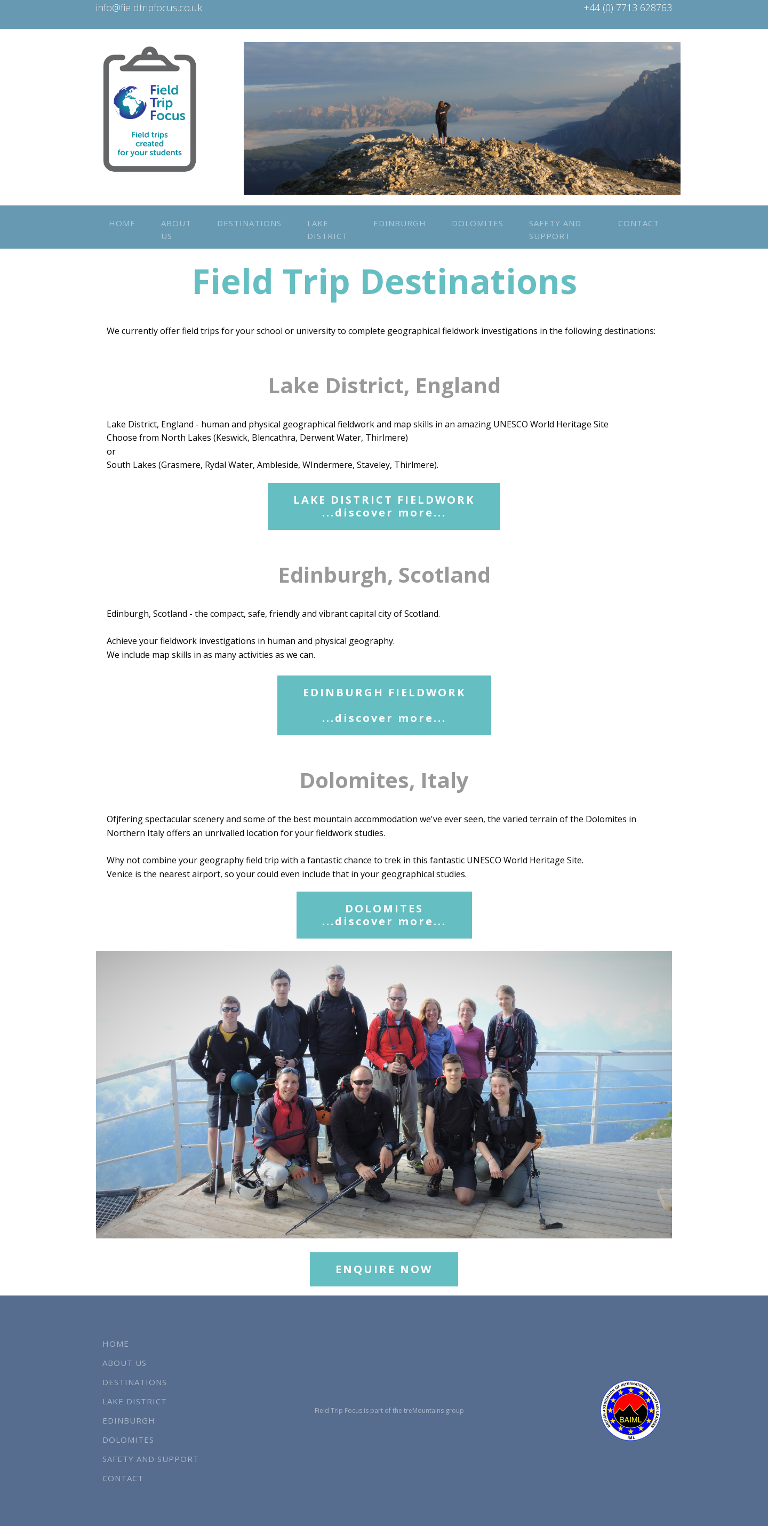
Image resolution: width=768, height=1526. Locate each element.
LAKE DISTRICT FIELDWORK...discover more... (384, 506)
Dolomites (477, 223)
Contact (638, 223)
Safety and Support (555, 229)
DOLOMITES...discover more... (384, 914)
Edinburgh (399, 223)
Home (122, 223)
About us (176, 229)
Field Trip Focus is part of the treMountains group (389, 1410)
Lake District (327, 229)
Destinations (249, 223)
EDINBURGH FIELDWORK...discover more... (384, 705)
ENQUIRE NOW (384, 1269)
